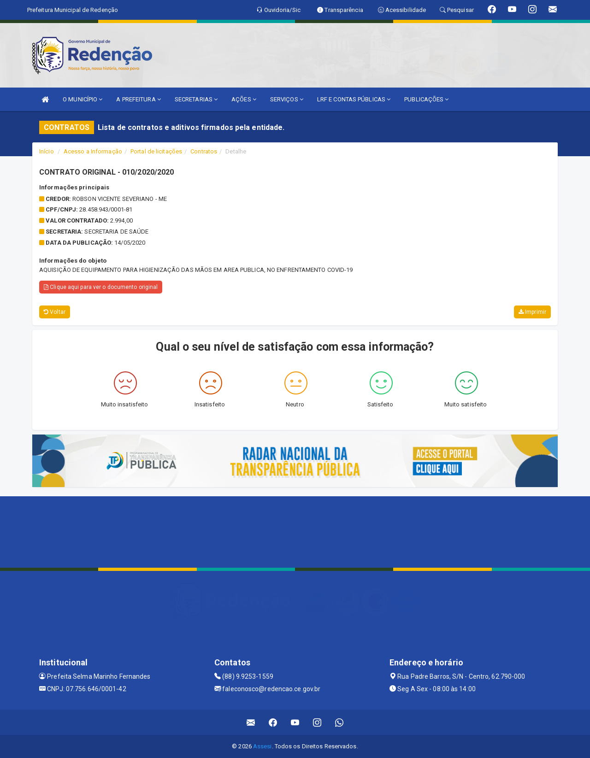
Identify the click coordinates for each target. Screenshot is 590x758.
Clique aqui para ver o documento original (101, 287)
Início (46, 151)
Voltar (54, 312)
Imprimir (532, 312)
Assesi (262, 746)
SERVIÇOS (286, 99)
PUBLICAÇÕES (426, 99)
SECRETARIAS (196, 99)
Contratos (203, 151)
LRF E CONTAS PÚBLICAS (353, 99)
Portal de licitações (156, 151)
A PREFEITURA (138, 99)
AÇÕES (243, 99)
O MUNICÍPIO (82, 99)
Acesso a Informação (93, 151)
